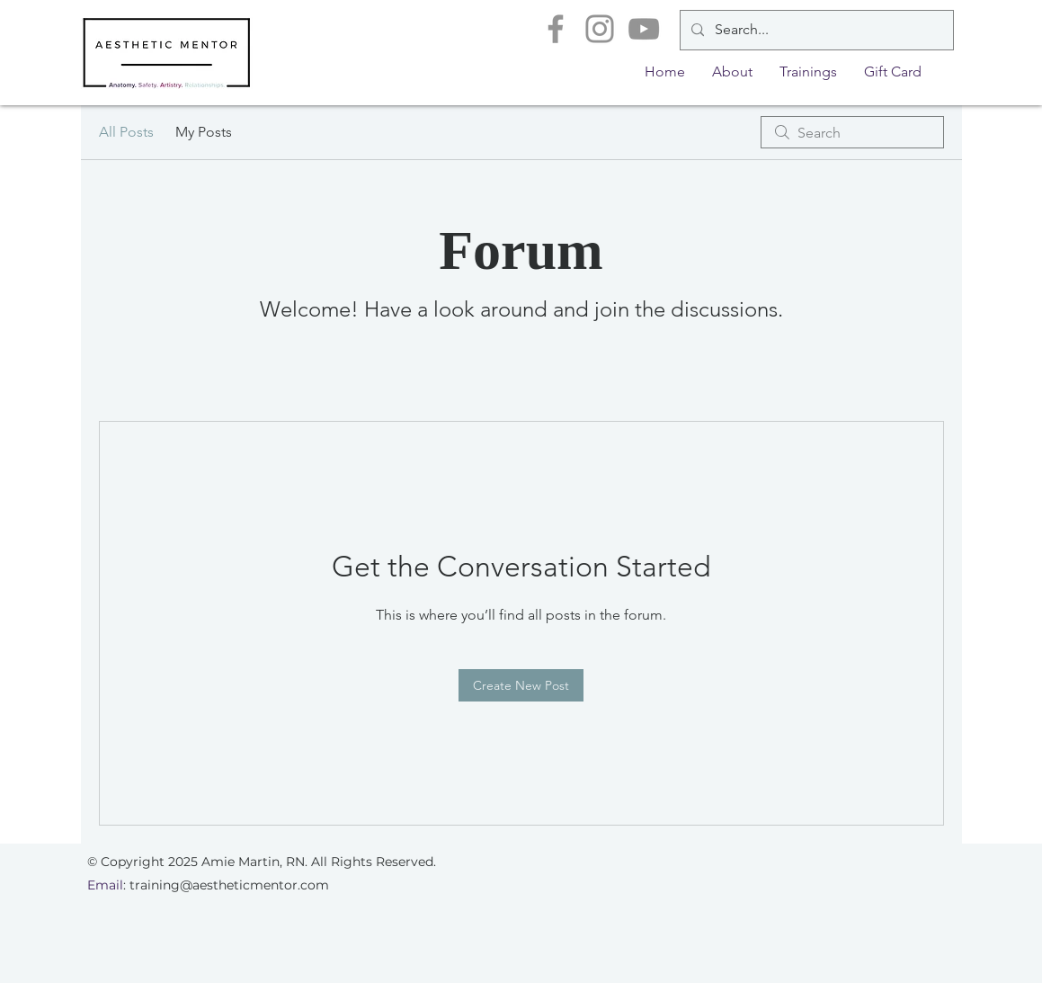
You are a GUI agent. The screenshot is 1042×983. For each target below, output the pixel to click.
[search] (852, 132)
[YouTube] (644, 29)
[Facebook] (555, 29)
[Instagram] (600, 29)
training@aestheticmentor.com (229, 885)
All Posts (126, 131)
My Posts (203, 131)
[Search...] (815, 30)
